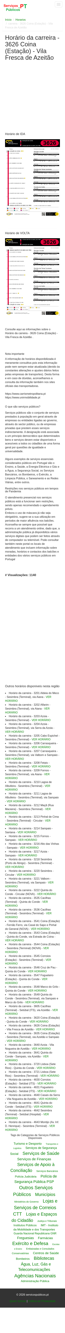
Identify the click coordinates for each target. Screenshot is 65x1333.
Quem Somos (17, 1301)
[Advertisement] (31, 98)
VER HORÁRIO (41, 720)
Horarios (21, 19)
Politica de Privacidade (42, 1301)
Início (8, 19)
